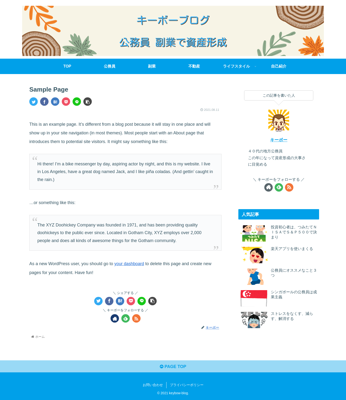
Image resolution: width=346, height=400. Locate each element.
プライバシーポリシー (187, 385)
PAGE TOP (173, 366)
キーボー (278, 140)
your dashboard (129, 263)
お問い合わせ (153, 385)
